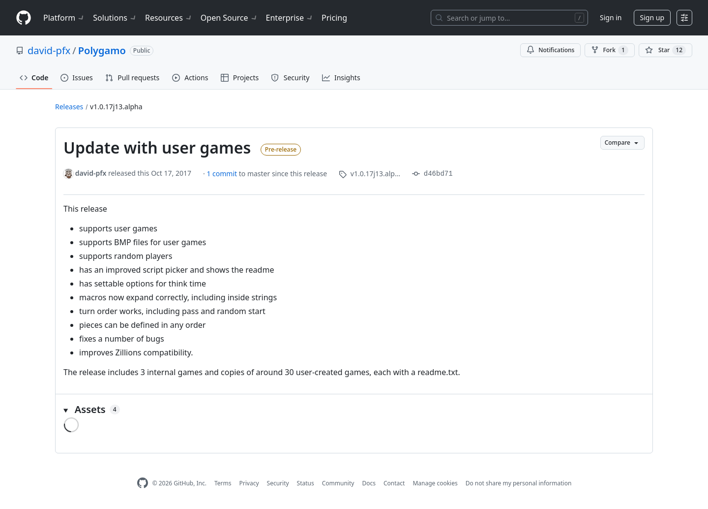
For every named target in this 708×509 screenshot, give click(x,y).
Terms (223, 483)
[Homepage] (23, 18)
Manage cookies (435, 483)
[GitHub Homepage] (142, 483)
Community (338, 483)
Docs (369, 483)
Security (278, 483)
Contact (394, 483)
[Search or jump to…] (509, 17)
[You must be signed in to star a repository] (665, 50)
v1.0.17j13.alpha (116, 106)
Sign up (652, 17)
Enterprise (290, 17)
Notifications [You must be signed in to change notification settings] (550, 50)
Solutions (115, 17)
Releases (69, 106)
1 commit (222, 173)
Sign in (610, 17)
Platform (64, 17)
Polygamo (102, 50)
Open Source (229, 17)
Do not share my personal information (519, 483)
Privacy (249, 483)
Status (305, 483)
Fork (609, 50)
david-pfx (49, 50)
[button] (354, 409)
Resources (169, 17)
